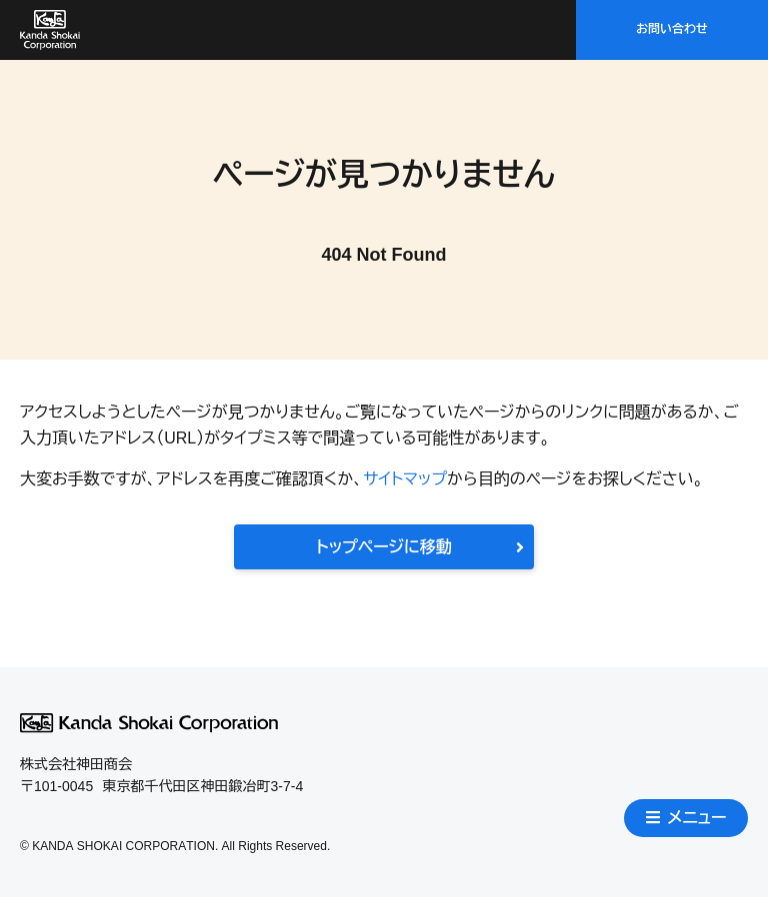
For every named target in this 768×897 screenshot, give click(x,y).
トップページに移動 (420, 546)
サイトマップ (405, 478)
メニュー (686, 817)
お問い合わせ (672, 29)
